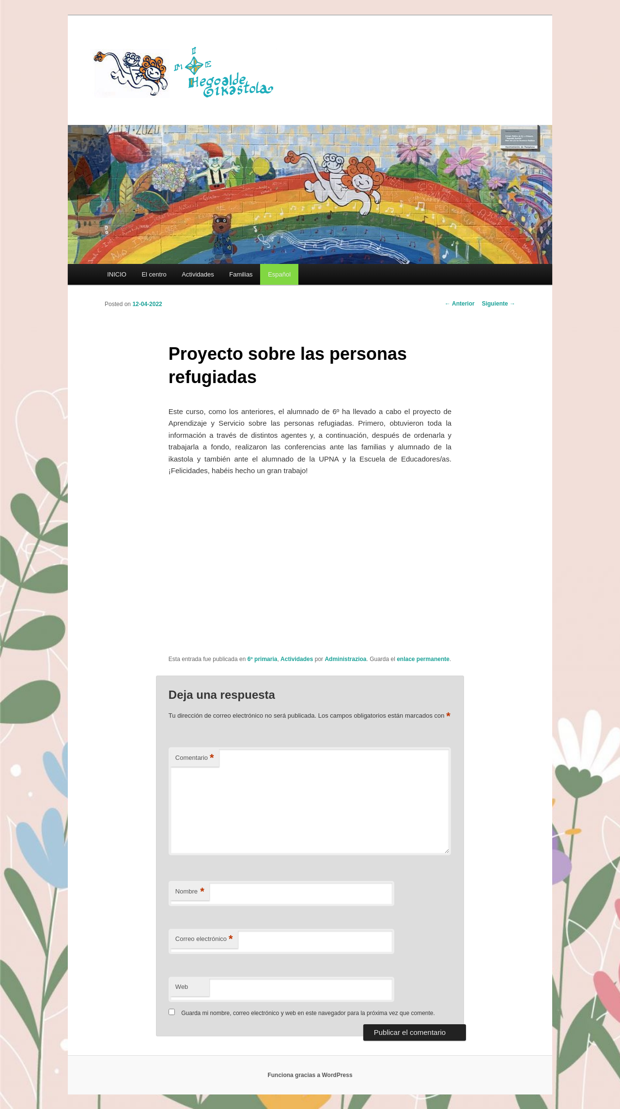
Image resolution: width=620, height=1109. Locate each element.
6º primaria (263, 659)
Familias (240, 274)
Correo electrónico (204, 939)
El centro (153, 274)
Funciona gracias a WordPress (309, 1075)
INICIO (116, 274)
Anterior (460, 303)
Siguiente (498, 303)
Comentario (194, 758)
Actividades (198, 274)
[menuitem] (279, 274)
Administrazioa (345, 659)
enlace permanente (423, 659)
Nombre (189, 892)
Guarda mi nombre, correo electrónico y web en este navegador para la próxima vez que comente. (308, 1013)
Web (181, 986)
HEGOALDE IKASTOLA (187, 71)
